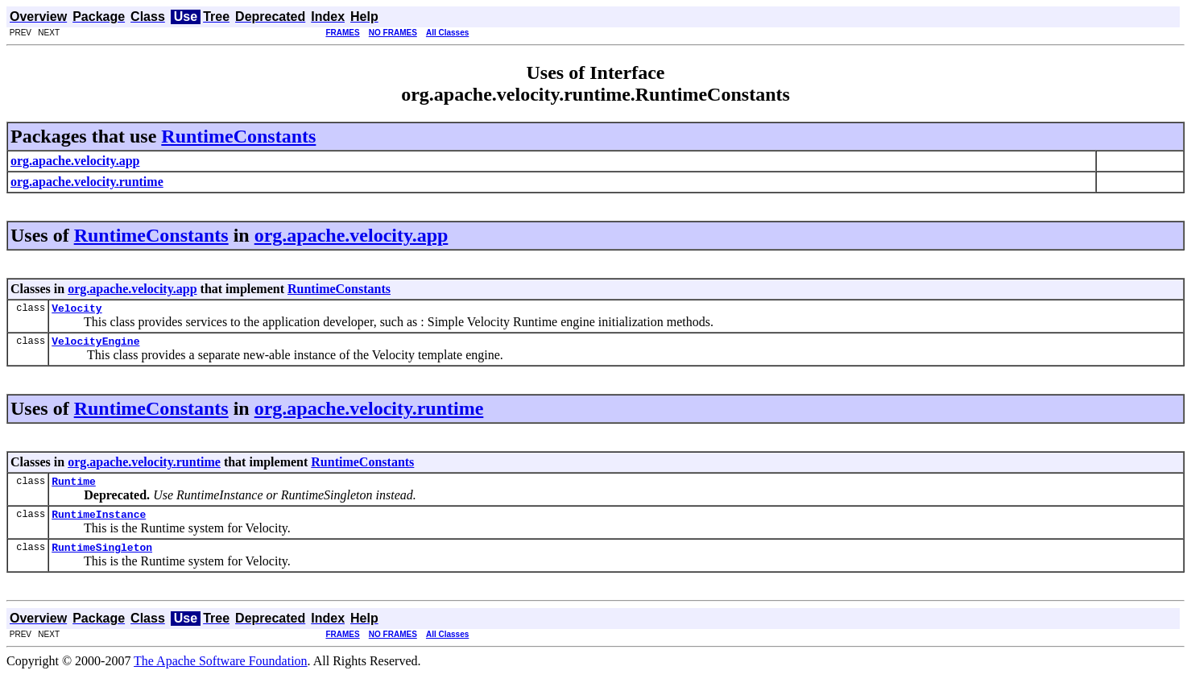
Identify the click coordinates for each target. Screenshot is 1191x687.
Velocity (76, 310)
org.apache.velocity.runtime (369, 413)
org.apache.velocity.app (351, 235)
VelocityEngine (95, 345)
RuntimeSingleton (102, 559)
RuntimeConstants (238, 136)
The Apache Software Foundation (221, 673)
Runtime (74, 488)
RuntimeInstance (99, 523)
